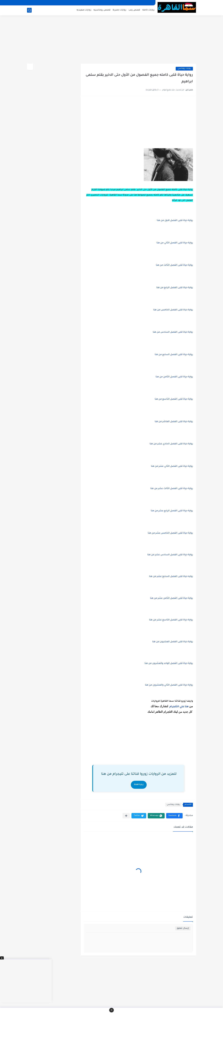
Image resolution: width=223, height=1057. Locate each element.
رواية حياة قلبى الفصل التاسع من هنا (174, 399)
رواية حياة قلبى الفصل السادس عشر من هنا (170, 555)
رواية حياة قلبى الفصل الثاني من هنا (174, 243)
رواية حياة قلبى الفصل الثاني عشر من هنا (172, 466)
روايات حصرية (119, 10)
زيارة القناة (139, 785)
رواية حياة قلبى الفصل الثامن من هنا (174, 377)
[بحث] (29, 10)
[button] (174, 815)
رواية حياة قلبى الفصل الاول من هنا (175, 220)
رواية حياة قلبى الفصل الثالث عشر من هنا (171, 488)
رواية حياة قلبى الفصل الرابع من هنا (174, 288)
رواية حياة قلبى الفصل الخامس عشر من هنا (170, 533)
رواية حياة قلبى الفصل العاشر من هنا (174, 421)
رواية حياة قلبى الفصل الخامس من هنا (173, 310)
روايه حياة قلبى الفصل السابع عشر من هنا (171, 576)
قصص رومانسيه (102, 10)
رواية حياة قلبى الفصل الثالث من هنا (174, 265)
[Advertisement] (111, 39)
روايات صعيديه (84, 10)
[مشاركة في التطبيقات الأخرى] (126, 815)
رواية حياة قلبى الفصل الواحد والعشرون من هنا (169, 663)
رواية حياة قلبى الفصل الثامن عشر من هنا (171, 598)
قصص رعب (134, 10)
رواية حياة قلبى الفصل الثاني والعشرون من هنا (169, 685)
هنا (187, 706)
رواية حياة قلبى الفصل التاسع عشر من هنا (171, 620)
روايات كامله (148, 10)
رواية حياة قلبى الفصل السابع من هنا (174, 355)
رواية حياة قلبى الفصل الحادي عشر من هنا (171, 444)
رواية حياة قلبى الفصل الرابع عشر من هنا (172, 511)
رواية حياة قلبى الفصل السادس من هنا (173, 332)
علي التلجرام (176, 706)
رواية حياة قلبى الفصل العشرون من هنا (172, 642)
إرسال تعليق (183, 928)
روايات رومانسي (184, 69)
